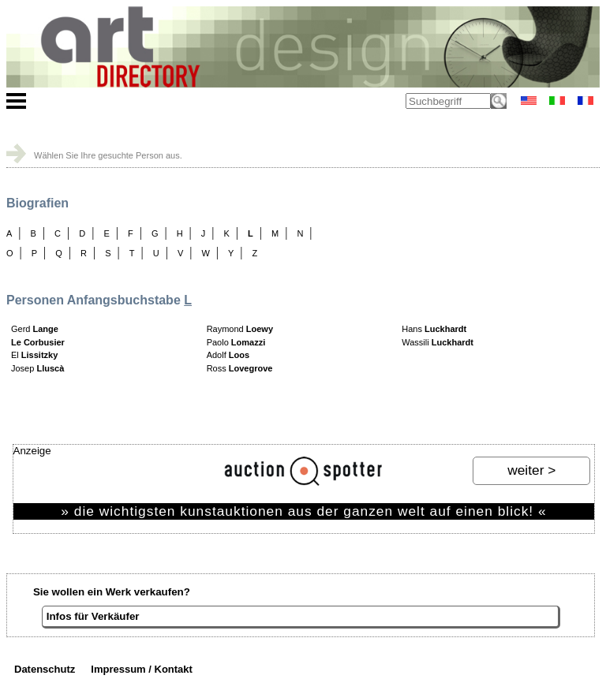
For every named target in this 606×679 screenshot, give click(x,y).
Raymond (240, 329)
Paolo (236, 342)
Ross (240, 368)
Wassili (437, 342)
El (34, 355)
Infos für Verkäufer (93, 616)
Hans (434, 329)
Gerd (34, 329)
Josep (37, 368)
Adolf (228, 355)
